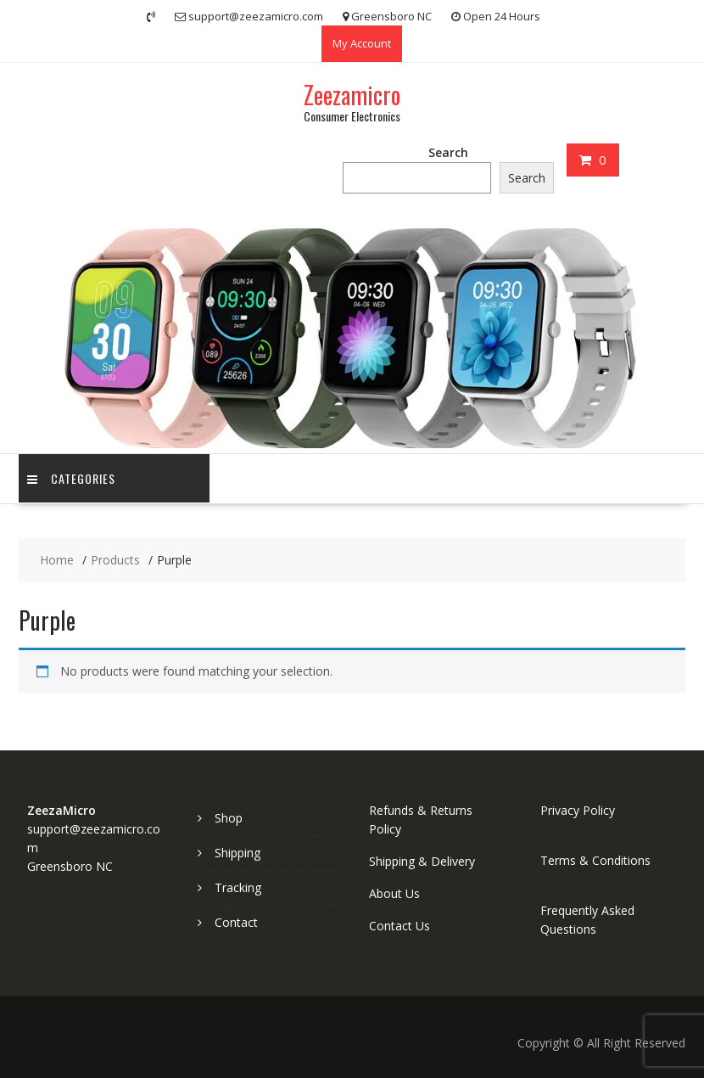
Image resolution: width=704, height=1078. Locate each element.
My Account (361, 43)
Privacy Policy (577, 810)
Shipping (237, 853)
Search (448, 152)
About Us (394, 893)
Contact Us (399, 926)
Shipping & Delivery (422, 861)
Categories (71, 478)
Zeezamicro (352, 94)
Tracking (238, 887)
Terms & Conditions (595, 860)
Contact (236, 922)
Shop (229, 818)
